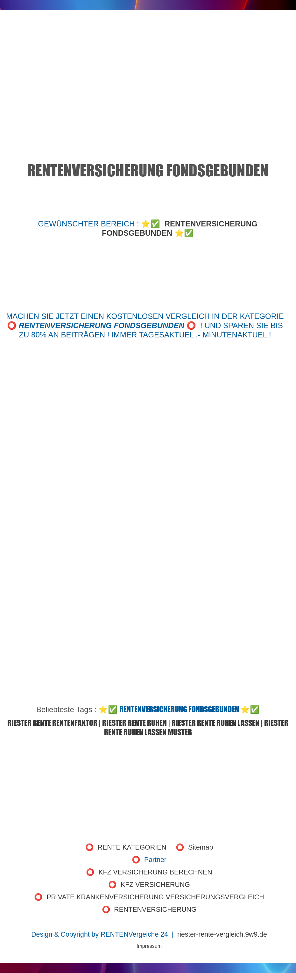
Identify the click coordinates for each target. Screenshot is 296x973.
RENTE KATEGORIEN (132, 847)
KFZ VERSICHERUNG (155, 884)
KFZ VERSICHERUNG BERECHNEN (155, 872)
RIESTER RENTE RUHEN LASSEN (215, 722)
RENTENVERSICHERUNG (155, 909)
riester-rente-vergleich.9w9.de (222, 934)
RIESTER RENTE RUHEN (134, 722)
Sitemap (200, 847)
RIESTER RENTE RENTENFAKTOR (52, 722)
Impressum (149, 946)
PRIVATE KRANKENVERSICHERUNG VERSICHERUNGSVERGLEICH (155, 897)
